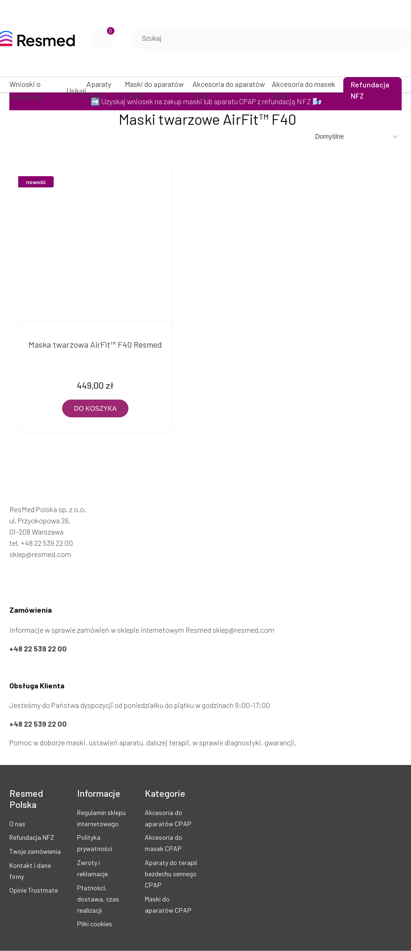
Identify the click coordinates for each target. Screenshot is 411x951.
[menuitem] (37, 90)
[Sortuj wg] (357, 136)
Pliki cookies (94, 924)
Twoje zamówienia (35, 851)
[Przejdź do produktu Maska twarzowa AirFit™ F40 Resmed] (95, 244)
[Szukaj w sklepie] (262, 38)
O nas (17, 824)
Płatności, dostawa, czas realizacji (98, 899)
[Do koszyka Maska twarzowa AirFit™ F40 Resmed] (95, 408)
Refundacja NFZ (31, 837)
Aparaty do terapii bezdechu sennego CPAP (171, 873)
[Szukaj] (400, 38)
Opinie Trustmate (33, 890)
